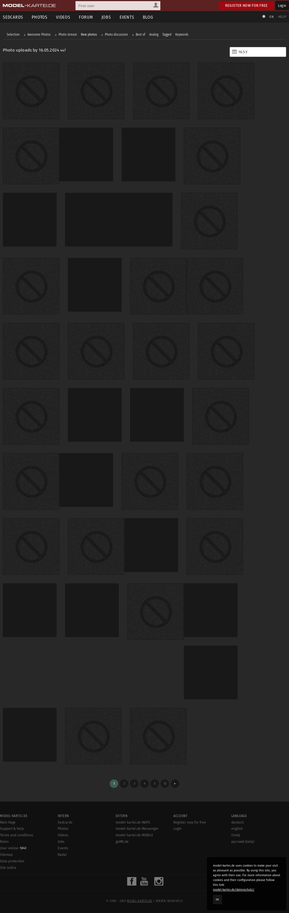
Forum (86, 17)
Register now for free (246, 5)
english (237, 829)
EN (271, 17)
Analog (153, 35)
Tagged (166, 35)
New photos (89, 35)
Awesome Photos (39, 35)
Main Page (8, 822)
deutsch (237, 822)
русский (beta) (242, 842)
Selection (13, 35)
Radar (62, 855)
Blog (148, 17)
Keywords (181, 35)
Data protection (12, 861)
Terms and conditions (16, 835)
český (235, 835)
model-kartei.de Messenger (137, 829)
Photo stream (68, 35)
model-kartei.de (139, 901)
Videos (63, 17)
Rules (4, 842)
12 (165, 783)
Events (127, 17)
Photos (40, 17)
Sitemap (6, 855)
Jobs (106, 17)
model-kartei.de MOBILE (134, 835)
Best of (140, 35)
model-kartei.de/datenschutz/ (234, 889)
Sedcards (65, 822)
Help (282, 17)
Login (282, 5)
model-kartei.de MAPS (133, 822)
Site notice (8, 868)
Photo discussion (116, 35)
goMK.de (122, 842)
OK (217, 899)
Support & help (12, 829)
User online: (13, 848)
